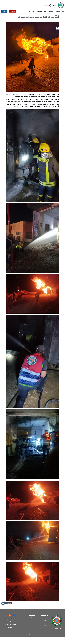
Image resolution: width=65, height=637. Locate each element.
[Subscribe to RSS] (10, 615)
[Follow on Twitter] (12, 615)
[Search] (29, 11)
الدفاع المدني (57, 11)
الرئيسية (63, 11)
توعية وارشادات (39, 11)
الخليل (56, 15)
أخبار (58, 15)
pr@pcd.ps (10, 627)
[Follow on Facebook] (14, 615)
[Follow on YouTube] (8, 615)
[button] (3, 603)
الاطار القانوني (43, 618)
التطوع (44, 11)
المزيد (33, 11)
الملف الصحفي (50, 11)
